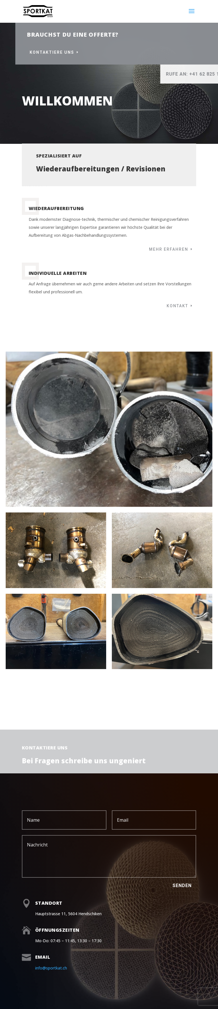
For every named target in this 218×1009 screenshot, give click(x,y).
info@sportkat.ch (51, 968)
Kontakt (177, 306)
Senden (182, 885)
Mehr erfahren (168, 249)
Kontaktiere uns (96, 52)
